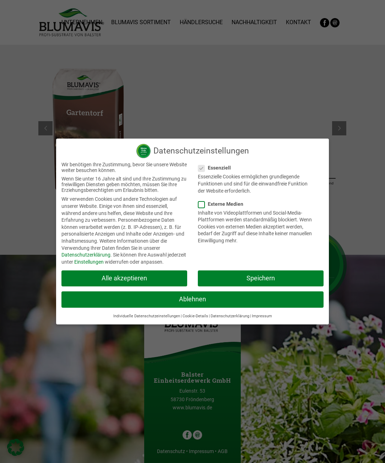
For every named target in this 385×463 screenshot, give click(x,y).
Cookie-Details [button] (195, 316)
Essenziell (217, 168)
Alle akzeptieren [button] (124, 278)
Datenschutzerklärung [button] (230, 316)
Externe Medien (223, 204)
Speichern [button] (260, 278)
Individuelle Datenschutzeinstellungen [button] (146, 316)
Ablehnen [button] (192, 299)
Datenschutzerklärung (85, 255)
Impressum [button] (262, 316)
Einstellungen (89, 262)
